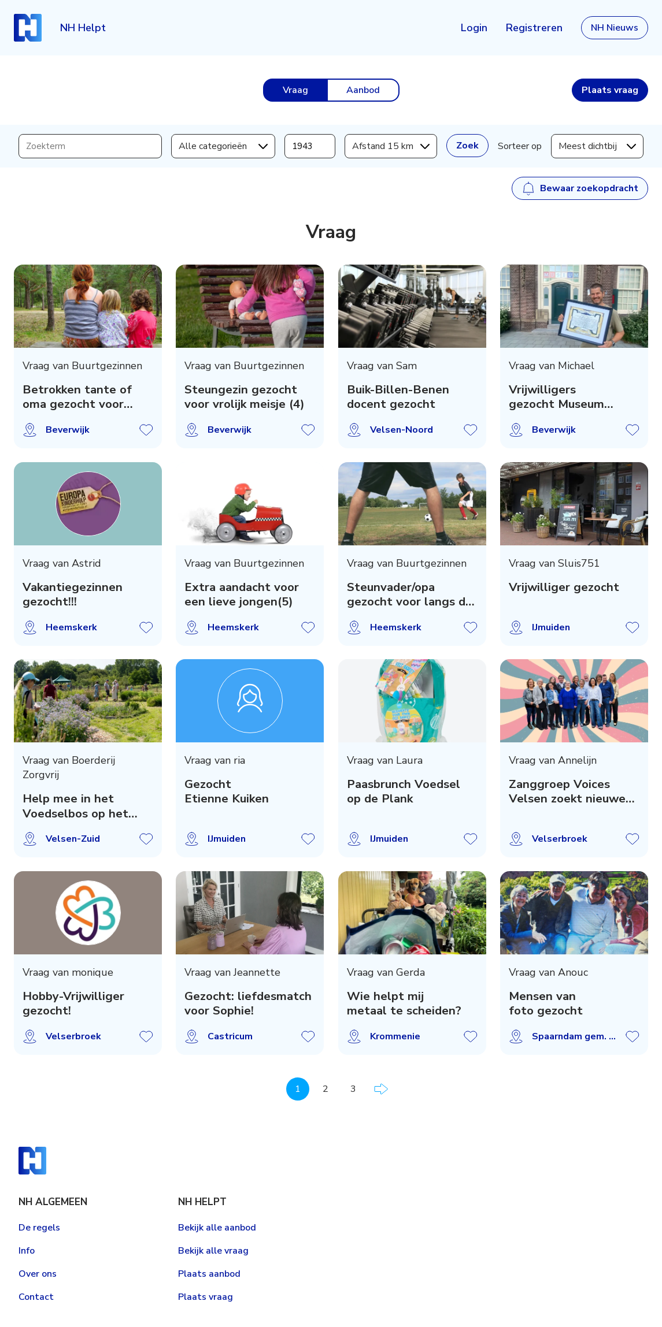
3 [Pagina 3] (353, 1089)
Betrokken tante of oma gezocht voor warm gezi (77, 397)
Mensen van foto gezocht (546, 1004)
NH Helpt (83, 28)
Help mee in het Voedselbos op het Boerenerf (75, 806)
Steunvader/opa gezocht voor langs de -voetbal (409, 594)
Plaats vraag (205, 1297)
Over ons (38, 1273)
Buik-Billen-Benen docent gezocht (398, 397)
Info (27, 1250)
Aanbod (363, 90)
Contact (36, 1297)
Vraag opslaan (146, 430)
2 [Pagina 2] (325, 1089)
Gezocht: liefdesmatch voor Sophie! (248, 1004)
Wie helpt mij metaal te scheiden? (404, 1004)
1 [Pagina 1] (298, 1089)
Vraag (295, 90)
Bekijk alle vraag (213, 1250)
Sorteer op (520, 146)
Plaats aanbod (209, 1273)
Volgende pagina (381, 1089)
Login (474, 28)
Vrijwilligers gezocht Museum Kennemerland (556, 397)
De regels (39, 1227)
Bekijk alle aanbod (217, 1227)
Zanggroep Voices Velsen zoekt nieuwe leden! (567, 791)
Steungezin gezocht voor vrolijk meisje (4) (245, 397)
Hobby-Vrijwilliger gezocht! (73, 1004)
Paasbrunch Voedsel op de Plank (403, 791)
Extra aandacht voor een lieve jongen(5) (242, 594)
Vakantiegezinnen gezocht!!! (73, 594)
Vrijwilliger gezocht (564, 586)
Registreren (534, 28)
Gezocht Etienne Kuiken (227, 791)
